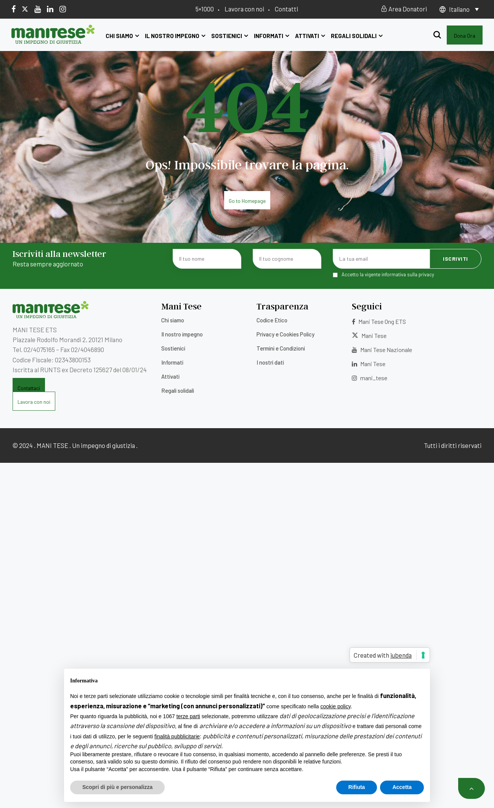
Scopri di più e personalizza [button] (117, 787)
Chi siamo (122, 35)
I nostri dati (270, 362)
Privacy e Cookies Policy (285, 334)
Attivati (310, 35)
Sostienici (229, 35)
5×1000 (205, 9)
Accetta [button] (402, 787)
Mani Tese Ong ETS (379, 321)
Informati (271, 35)
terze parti (188, 716)
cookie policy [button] (336, 706)
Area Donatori (404, 9)
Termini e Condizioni (281, 348)
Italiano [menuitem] (459, 9)
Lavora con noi (244, 9)
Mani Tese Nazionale (382, 349)
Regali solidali (357, 35)
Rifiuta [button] (356, 787)
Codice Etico (272, 320)
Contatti (286, 9)
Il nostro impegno (175, 35)
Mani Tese (369, 335)
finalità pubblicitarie (177, 736)
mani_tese (369, 377)
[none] (464, 9)
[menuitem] (464, 9)
